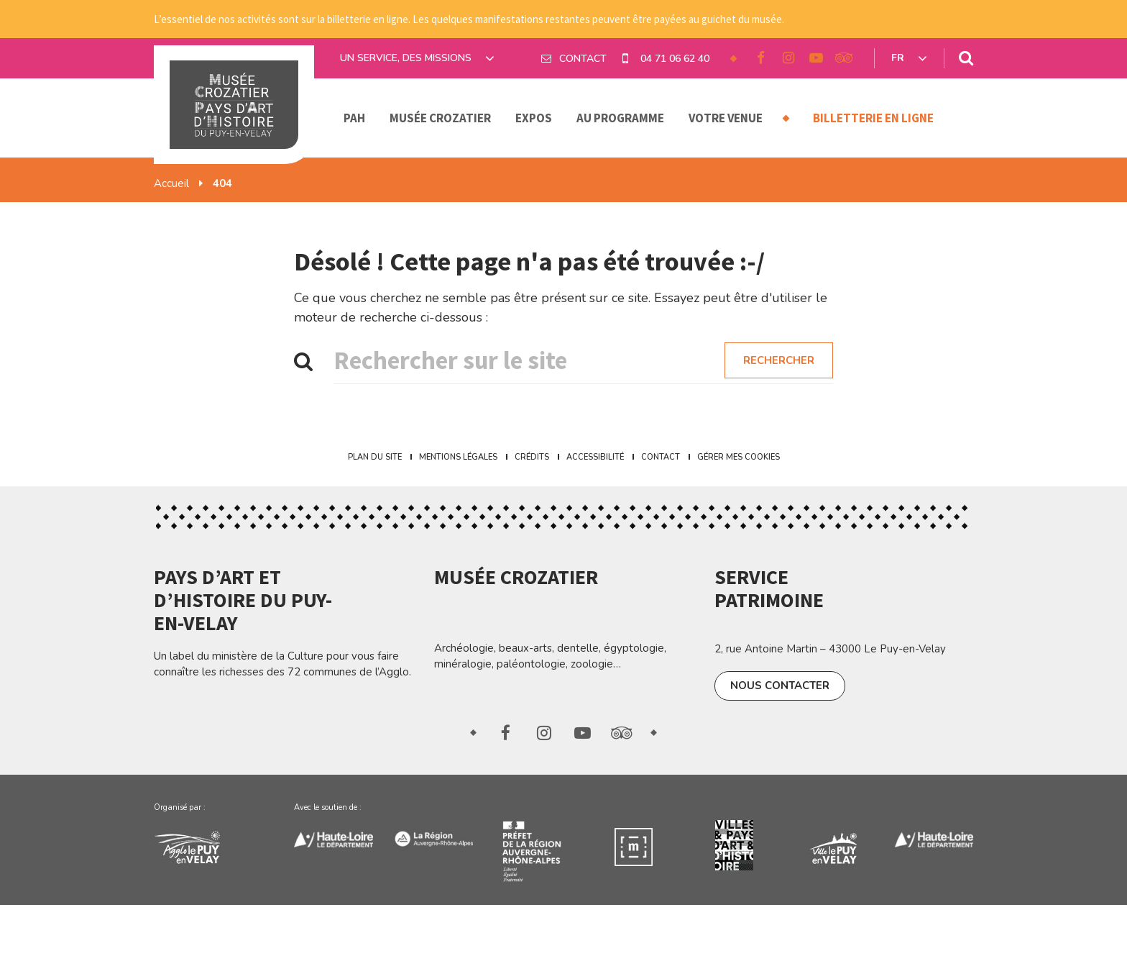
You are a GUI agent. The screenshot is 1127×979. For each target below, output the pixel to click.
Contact (660, 457)
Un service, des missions (417, 58)
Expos (533, 118)
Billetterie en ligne (873, 118)
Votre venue (726, 118)
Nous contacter (779, 685)
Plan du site (375, 457)
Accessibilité (595, 457)
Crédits (532, 457)
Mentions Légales (458, 457)
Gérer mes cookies (738, 457)
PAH (354, 118)
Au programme (620, 118)
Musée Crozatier (440, 118)
